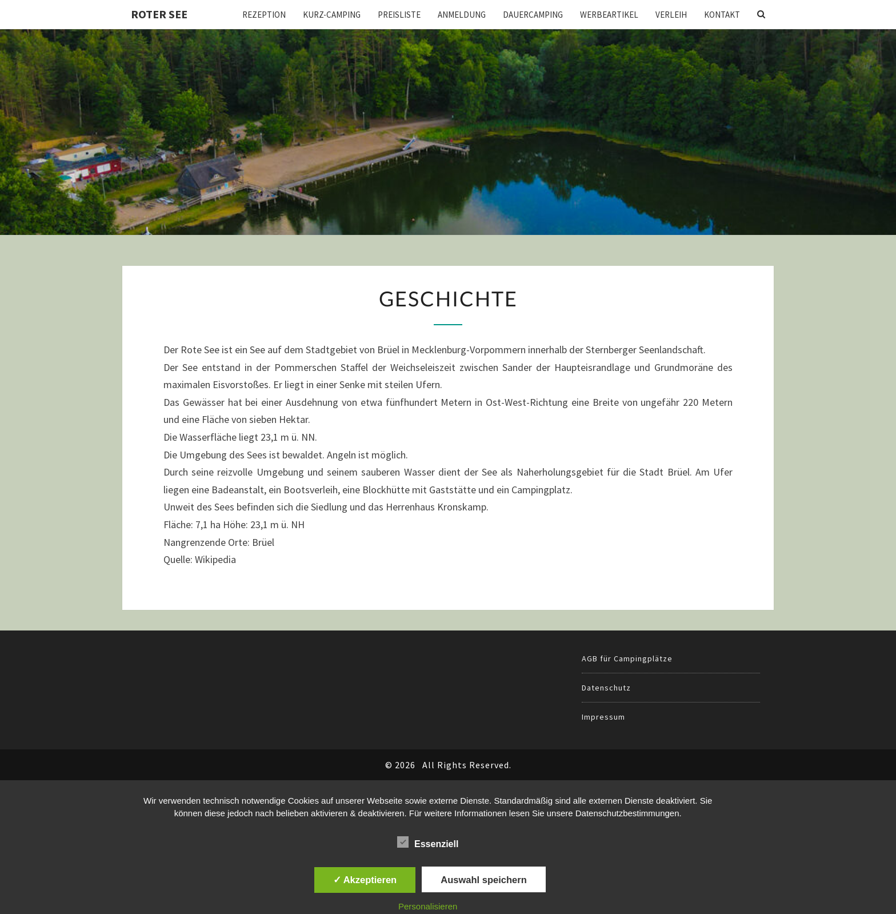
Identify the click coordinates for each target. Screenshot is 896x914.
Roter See (159, 14)
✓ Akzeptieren (365, 880)
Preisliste (399, 14)
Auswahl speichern (483, 880)
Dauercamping (533, 14)
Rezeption (264, 14)
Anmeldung (462, 14)
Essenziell (427, 842)
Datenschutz (606, 687)
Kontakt (722, 14)
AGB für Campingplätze (627, 658)
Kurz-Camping (332, 14)
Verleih (671, 14)
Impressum (603, 717)
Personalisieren (427, 906)
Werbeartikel (609, 14)
